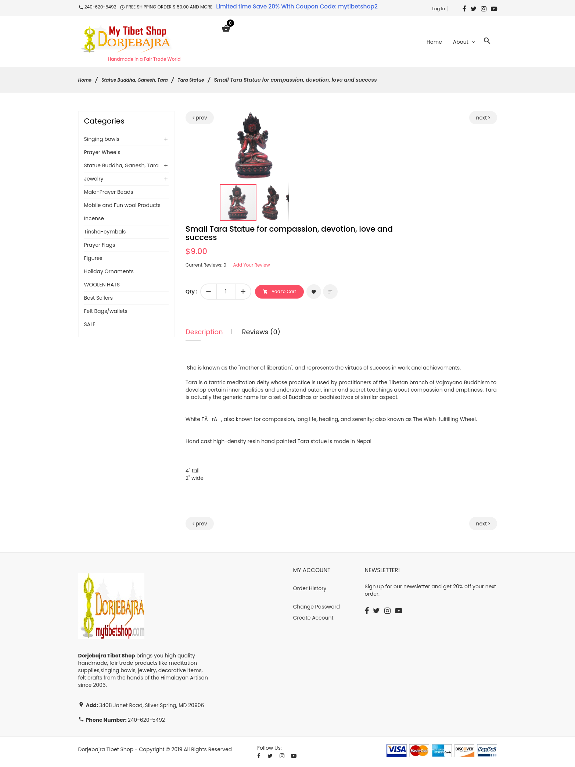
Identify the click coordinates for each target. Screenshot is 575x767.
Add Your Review (261, 265)
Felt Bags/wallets (105, 311)
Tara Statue (205, 80)
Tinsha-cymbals (105, 232)
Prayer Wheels (102, 153)
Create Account (313, 618)
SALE (90, 325)
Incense (94, 219)
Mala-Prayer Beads (108, 192)
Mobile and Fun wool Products (122, 206)
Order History (310, 589)
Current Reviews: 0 (209, 265)
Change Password (316, 607)
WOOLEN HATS (102, 285)
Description (204, 332)
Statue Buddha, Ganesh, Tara (142, 80)
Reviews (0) (261, 332)
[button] (282, 118)
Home (86, 80)
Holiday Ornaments (109, 272)
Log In (438, 9)
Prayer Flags (99, 245)
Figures (93, 259)
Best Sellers (98, 298)
